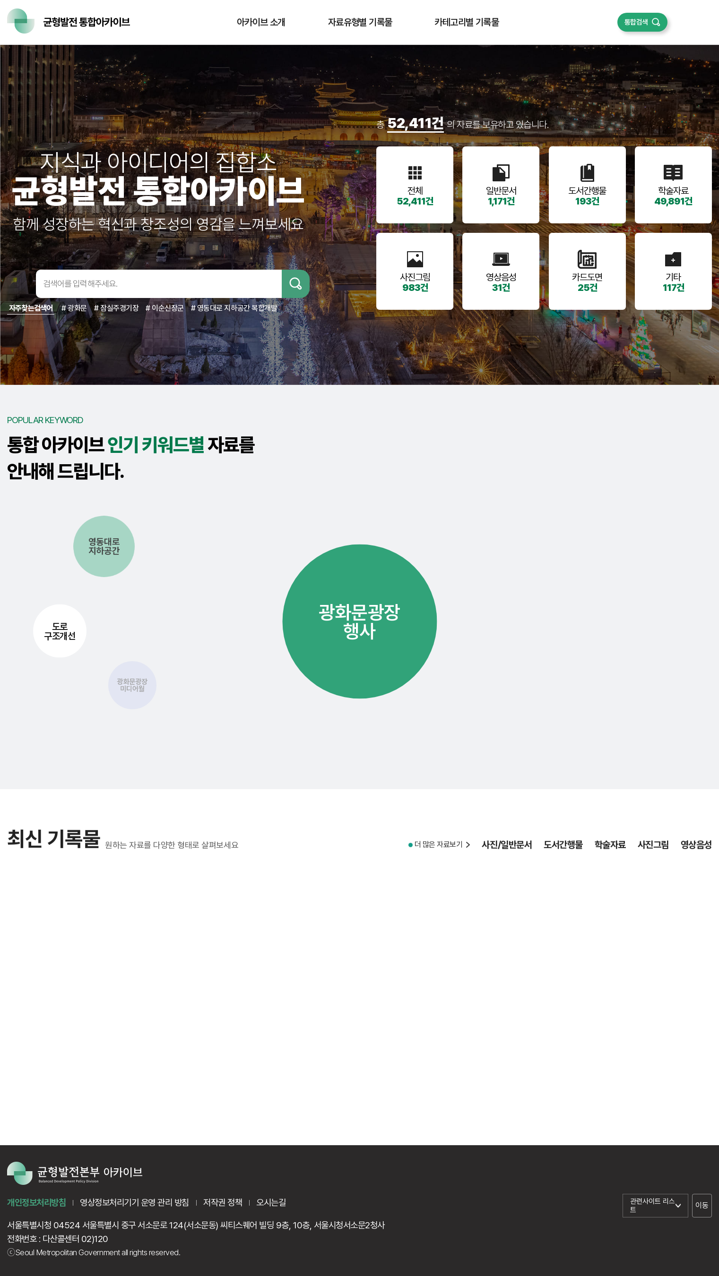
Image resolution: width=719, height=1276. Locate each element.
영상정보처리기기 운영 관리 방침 (134, 1202)
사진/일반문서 (507, 850)
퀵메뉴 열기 (690, 22)
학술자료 (610, 850)
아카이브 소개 (261, 22)
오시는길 (271, 1202)
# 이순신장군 (165, 308)
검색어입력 (20, 283)
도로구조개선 (59, 631)
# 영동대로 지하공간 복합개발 (234, 308)
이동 (701, 1205)
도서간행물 (563, 850)
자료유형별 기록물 (360, 22)
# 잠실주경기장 (116, 308)
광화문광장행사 (359, 621)
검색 (296, 284)
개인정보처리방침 (36, 1202)
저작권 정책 (222, 1202)
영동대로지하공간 (104, 546)
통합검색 (636, 22)
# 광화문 (74, 308)
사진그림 (653, 850)
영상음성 (696, 850)
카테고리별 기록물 (466, 22)
